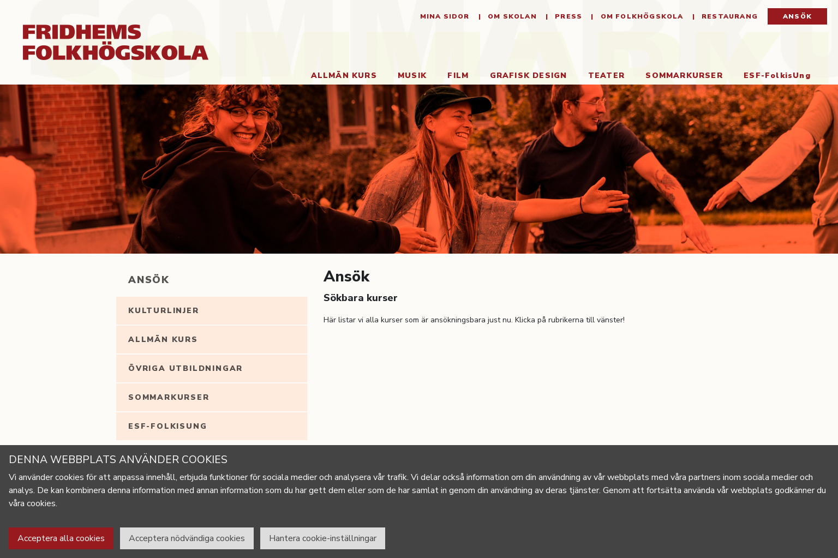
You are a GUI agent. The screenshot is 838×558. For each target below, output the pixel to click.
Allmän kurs (344, 75)
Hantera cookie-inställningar (322, 538)
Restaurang (728, 16)
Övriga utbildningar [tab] (185, 368)
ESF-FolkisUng (777, 75)
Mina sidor (445, 16)
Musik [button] (412, 75)
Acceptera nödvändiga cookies (187, 538)
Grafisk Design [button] (528, 75)
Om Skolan (511, 16)
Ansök (797, 16)
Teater (606, 75)
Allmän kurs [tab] (163, 339)
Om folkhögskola (640, 16)
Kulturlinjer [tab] (163, 310)
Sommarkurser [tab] (169, 397)
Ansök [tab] (149, 279)
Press (567, 16)
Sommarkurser (683, 75)
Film (458, 75)
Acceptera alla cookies (61, 538)
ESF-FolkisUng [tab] (167, 426)
